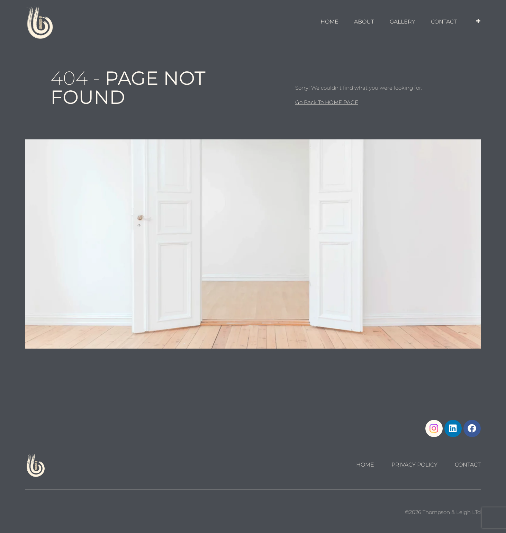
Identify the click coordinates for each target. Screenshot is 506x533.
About (364, 21)
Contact (444, 21)
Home (365, 465)
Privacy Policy (414, 465)
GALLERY (402, 21)
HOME (329, 21)
